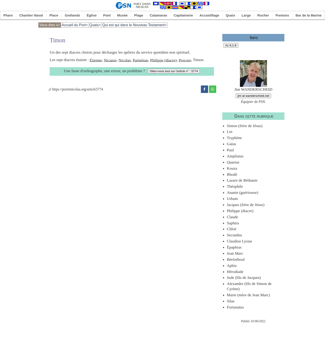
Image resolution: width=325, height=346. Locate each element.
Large (246, 15)
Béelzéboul (236, 259)
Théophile (235, 186)
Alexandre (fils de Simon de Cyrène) (249, 286)
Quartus (233, 162)
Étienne (96, 60)
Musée (122, 15)
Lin (229, 131)
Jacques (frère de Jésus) (246, 204)
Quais (230, 15)
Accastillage (209, 15)
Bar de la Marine (308, 15)
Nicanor (110, 60)
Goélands (72, 15)
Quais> (95, 25)
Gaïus (231, 144)
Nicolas (124, 60)
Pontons (282, 15)
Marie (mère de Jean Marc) (248, 295)
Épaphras (234, 247)
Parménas (140, 60)
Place (53, 15)
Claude (232, 217)
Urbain (232, 198)
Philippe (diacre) (163, 60)
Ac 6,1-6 (231, 45)
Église (92, 15)
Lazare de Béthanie (242, 180)
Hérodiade (235, 271)
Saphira (233, 223)
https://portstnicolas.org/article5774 (76, 89)
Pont (107, 15)
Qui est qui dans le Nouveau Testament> (134, 25)
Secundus (234, 235)
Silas (230, 301)
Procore (185, 60)
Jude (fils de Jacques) (244, 277)
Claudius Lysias (239, 241)
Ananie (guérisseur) (242, 192)
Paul (230, 150)
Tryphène (234, 137)
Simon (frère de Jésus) (244, 125)
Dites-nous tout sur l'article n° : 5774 (174, 71)
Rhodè (232, 174)
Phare (8, 15)
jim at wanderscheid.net (253, 95)
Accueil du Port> (75, 25)
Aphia (232, 265)
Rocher (263, 15)
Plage (138, 15)
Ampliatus (235, 156)
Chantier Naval (31, 15)
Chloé (231, 229)
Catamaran (158, 15)
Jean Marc (235, 253)
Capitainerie (183, 15)
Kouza (232, 168)
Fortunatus (235, 307)
